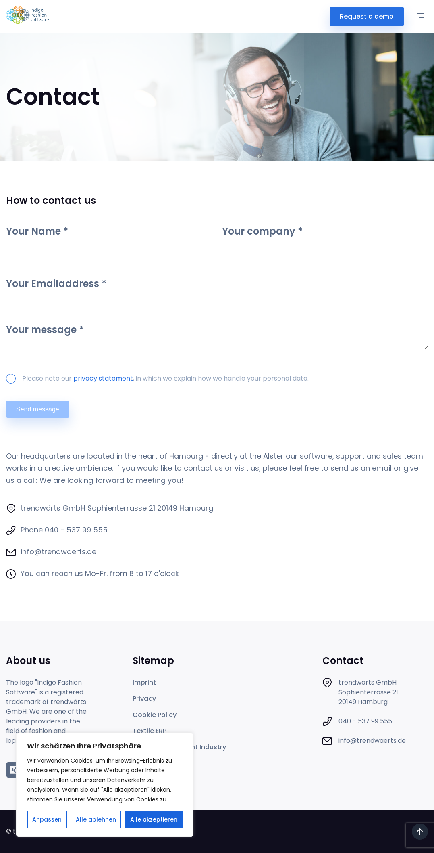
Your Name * (109, 238)
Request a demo (367, 16)
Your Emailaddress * (217, 291)
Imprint (144, 682)
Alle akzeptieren (153, 819)
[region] (104, 785)
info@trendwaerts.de (58, 552)
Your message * (217, 338)
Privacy (144, 698)
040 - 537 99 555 (76, 530)
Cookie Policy (155, 714)
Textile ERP (149, 731)
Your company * (325, 238)
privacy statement (103, 378)
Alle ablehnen (96, 819)
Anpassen (47, 819)
